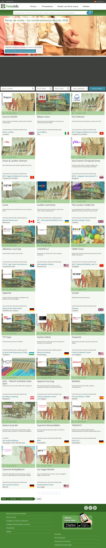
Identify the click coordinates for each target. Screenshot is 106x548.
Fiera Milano (42, 132)
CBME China (78, 249)
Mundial (13, 499)
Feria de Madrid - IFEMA (81, 396)
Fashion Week (44, 337)
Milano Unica (43, 117)
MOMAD (76, 381)
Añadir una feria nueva (68, 6)
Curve (5, 205)
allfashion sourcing (11, 249)
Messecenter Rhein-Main (12, 308)
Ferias (33, 6)
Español (100, 1)
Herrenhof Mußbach (10, 440)
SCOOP (75, 293)
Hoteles (86, 6)
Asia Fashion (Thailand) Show (86, 161)
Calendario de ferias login (63, 545)
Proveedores (47, 6)
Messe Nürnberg (43, 352)
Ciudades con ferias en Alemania (17, 521)
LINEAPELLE (43, 249)
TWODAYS (77, 425)
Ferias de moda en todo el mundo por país (20, 51)
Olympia (75, 308)
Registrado (9, 1)
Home (4, 499)
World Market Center (45, 485)
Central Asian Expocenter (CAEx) (14, 352)
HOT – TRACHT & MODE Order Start (17, 382)
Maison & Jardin (10, 425)
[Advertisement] (53, 71)
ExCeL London (8, 132)
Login (3, 1)
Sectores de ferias (26, 499)
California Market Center (81, 352)
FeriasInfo (11, 6)
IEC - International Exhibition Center (51, 220)
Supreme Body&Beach (13, 469)
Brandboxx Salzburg (10, 396)
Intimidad (57, 534)
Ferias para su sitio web (62, 541)
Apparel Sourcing (45, 381)
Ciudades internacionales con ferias (18, 524)
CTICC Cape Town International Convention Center (22, 264)
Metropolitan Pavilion (45, 264)
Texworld (76, 337)
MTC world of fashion (10, 485)
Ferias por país (11, 517)
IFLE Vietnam (78, 117)
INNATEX (6, 293)
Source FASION (9, 117)
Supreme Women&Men (48, 425)
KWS (39, 440)
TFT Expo (6, 337)
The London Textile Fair (83, 205)
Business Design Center (81, 220)
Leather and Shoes (46, 205)
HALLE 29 (75, 440)
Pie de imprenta (59, 538)
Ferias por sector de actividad (16, 514)
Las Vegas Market (45, 469)
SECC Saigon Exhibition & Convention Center (89, 132)
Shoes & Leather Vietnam (14, 161)
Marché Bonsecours (10, 220)
